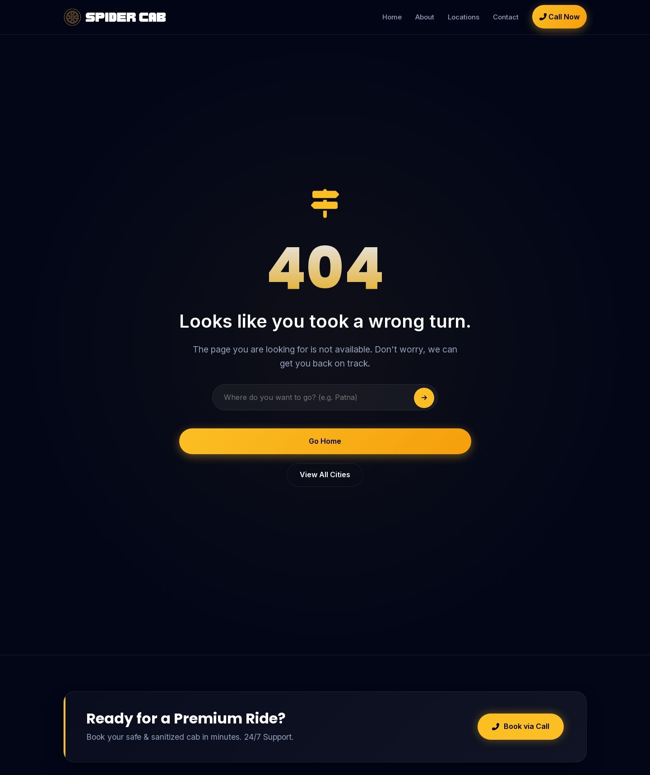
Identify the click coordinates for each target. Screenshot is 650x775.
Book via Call (520, 726)
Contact (506, 17)
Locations (463, 17)
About (424, 17)
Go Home (325, 441)
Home (392, 17)
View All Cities (325, 474)
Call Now (559, 16)
